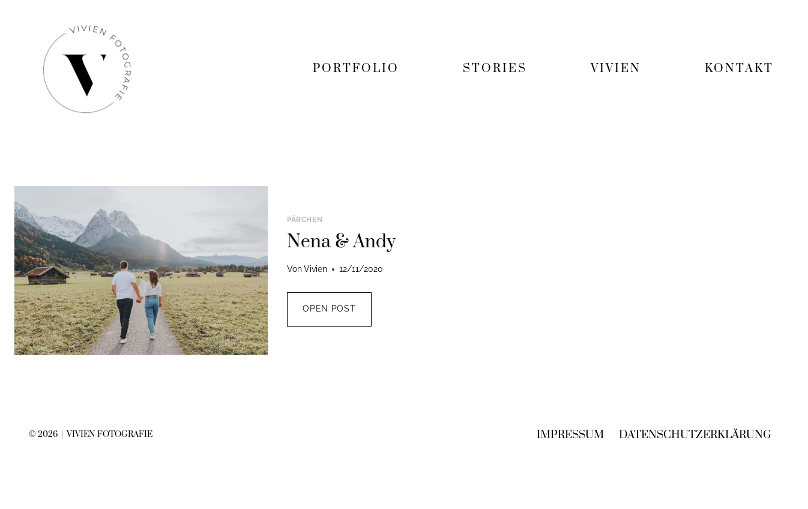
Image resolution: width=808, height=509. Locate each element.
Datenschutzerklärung (695, 435)
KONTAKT (739, 68)
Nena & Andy (341, 241)
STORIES (495, 68)
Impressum (570, 435)
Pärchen (304, 219)
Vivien (315, 269)
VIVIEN (616, 68)
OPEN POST (337, 314)
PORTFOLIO (356, 68)
